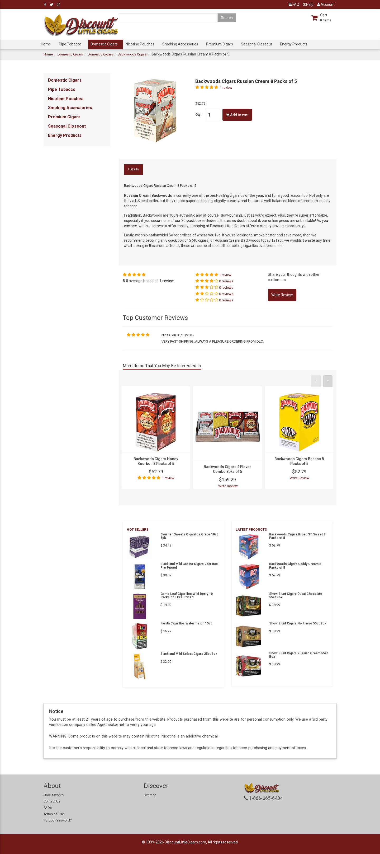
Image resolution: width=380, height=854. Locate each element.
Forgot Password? (58, 820)
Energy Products (293, 44)
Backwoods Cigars (132, 54)
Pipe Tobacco (70, 44)
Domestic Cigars (104, 44)
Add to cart (237, 115)
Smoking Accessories (180, 44)
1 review (226, 88)
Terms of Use (54, 814)
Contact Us (52, 801)
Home (46, 44)
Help (308, 4)
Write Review (228, 486)
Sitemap (150, 795)
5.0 (125, 281)
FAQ (294, 4)
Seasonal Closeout (256, 44)
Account (326, 4)
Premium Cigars (219, 44)
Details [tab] (133, 169)
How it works (54, 795)
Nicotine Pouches (140, 44)
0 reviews (226, 281)
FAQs (48, 808)
